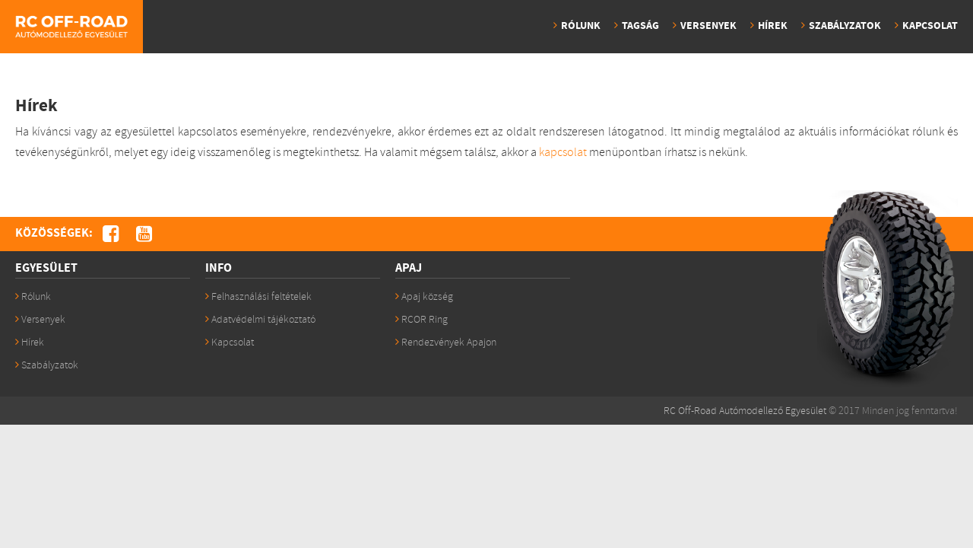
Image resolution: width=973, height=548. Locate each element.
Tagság (640, 25)
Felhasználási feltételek (258, 296)
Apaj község (424, 296)
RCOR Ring (421, 319)
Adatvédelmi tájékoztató (260, 319)
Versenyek (708, 25)
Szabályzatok (845, 25)
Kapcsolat (930, 25)
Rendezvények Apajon (445, 342)
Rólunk (581, 25)
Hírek (773, 25)
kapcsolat (563, 152)
